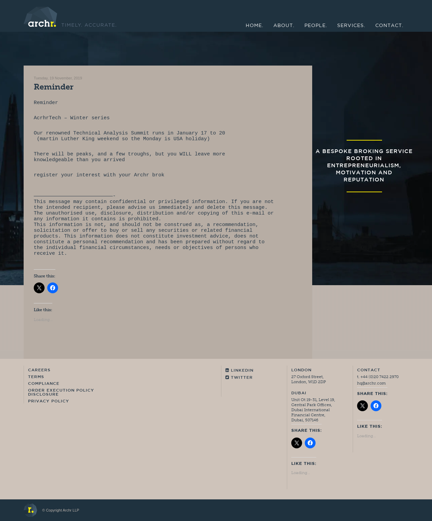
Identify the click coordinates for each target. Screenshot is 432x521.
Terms (36, 377)
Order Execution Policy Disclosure (61, 393)
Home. (254, 25)
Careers (39, 370)
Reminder (54, 87)
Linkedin (239, 370)
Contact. (389, 25)
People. (315, 25)
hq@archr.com (371, 383)
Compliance (43, 384)
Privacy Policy (48, 401)
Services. (351, 25)
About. (283, 25)
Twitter (239, 377)
